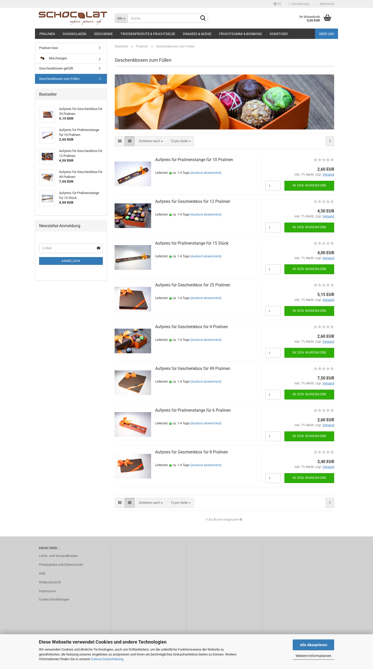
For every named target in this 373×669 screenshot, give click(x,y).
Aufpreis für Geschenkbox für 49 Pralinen (192, 368)
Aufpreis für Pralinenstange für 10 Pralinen (194, 159)
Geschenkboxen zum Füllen (59, 79)
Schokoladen (74, 34)
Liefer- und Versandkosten (58, 556)
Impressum (47, 591)
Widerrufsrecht (50, 582)
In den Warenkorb (309, 185)
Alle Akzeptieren (313, 645)
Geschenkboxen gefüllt (56, 68)
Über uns (326, 34)
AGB (42, 573)
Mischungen (53, 58)
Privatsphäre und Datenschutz (61, 565)
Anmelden (71, 261)
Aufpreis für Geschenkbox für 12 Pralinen (192, 201)
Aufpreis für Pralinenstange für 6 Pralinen (193, 410)
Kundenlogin (299, 4)
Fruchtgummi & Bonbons (240, 34)
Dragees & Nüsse (197, 34)
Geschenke (103, 34)
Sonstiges (279, 34)
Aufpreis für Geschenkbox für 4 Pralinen (191, 326)
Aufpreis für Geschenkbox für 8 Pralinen (191, 452)
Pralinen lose (48, 48)
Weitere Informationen (313, 656)
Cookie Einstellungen (54, 599)
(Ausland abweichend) (205, 173)
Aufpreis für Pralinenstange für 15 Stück (191, 243)
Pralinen (47, 34)
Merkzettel (325, 4)
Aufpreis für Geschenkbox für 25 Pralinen (192, 284)
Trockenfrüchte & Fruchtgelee (147, 34)
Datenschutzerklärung (107, 659)
